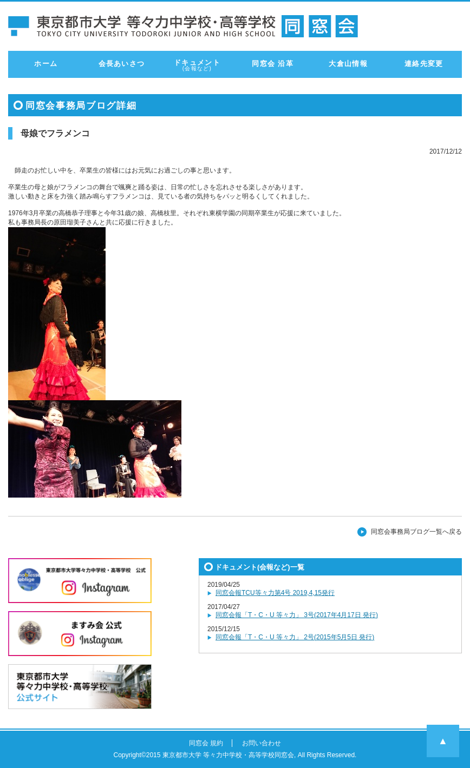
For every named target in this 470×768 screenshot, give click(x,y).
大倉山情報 (348, 63)
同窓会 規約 (206, 743)
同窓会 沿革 (272, 63)
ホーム (45, 63)
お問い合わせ (261, 743)
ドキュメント (197, 64)
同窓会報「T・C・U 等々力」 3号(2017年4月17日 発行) (297, 615)
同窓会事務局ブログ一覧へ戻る (416, 531)
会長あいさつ (122, 63)
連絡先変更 (423, 63)
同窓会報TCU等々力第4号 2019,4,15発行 (275, 593)
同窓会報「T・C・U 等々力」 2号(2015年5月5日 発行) (295, 637)
